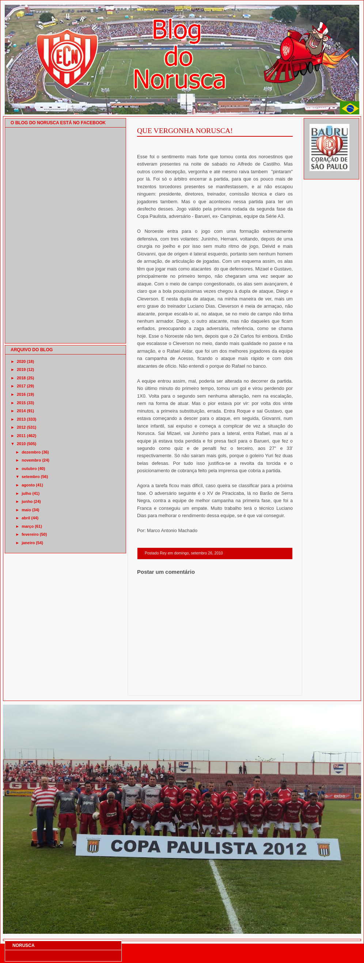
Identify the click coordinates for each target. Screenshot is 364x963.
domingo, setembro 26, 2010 (198, 553)
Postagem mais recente (157, 686)
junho (27, 501)
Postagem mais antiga (274, 686)
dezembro (31, 452)
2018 (21, 378)
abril (26, 518)
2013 (21, 419)
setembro (31, 476)
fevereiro (30, 534)
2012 (21, 427)
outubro (29, 468)
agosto (28, 485)
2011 (21, 435)
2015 (21, 403)
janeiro (28, 543)
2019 (21, 369)
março (28, 526)
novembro (31, 460)
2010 (21, 443)
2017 (21, 386)
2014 (21, 411)
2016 (21, 394)
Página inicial (216, 686)
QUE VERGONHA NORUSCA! (185, 130)
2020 (21, 361)
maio (26, 510)
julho (26, 493)
